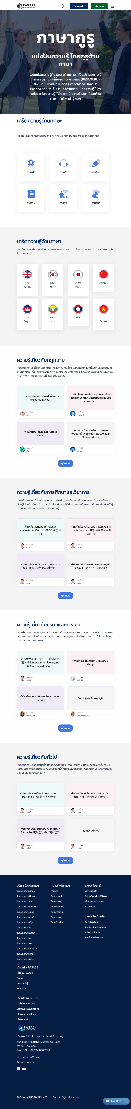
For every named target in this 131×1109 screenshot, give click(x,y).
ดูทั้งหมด (65, 463)
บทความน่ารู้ (22, 983)
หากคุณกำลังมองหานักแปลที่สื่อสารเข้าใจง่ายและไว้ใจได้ (40, 398)
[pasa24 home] (26, 6)
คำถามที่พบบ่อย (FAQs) (96, 896)
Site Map (21, 988)
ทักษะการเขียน (57, 906)
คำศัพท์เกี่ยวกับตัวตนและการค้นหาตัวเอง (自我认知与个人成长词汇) (40, 566)
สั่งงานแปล (79, 6)
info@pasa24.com (30, 1057)
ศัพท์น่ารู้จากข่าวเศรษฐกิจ (90, 698)
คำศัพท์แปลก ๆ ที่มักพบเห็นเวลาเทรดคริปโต (40, 698)
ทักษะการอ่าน (57, 912)
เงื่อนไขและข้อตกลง (94, 937)
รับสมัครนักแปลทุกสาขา (96, 927)
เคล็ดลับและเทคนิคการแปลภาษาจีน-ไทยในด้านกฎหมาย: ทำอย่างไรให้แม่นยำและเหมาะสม (91, 397)
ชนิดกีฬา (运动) (90, 831)
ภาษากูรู (54, 891)
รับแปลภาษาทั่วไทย (25, 959)
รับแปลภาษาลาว (24, 943)
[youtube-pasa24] (24, 1069)
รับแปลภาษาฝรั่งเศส (26, 896)
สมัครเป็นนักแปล (92, 932)
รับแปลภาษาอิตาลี (25, 954)
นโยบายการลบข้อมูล (26, 1014)
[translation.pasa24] (18, 1069)
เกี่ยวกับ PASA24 (25, 973)
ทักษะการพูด (56, 917)
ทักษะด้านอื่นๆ (57, 922)
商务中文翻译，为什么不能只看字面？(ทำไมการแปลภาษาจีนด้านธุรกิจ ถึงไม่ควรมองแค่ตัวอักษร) (40, 662)
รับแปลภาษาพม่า (24, 938)
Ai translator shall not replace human (40, 433)
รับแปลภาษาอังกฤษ (26, 891)
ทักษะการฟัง (56, 901)
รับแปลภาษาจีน (24, 927)
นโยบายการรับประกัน (94, 901)
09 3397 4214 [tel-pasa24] (27, 1062)
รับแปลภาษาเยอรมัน (26, 906)
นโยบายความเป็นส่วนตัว (28, 1008)
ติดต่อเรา (21, 978)
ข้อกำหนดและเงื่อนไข (26, 1003)
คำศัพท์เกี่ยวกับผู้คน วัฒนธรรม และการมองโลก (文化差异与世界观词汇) (40, 795)
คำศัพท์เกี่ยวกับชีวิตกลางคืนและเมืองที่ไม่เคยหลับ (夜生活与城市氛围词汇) (40, 830)
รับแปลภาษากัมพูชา (26, 933)
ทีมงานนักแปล (91, 922)
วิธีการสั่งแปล (91, 891)
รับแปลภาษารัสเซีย (25, 912)
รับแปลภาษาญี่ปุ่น (25, 922)
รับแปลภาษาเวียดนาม (27, 948)
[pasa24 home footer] (27, 1028)
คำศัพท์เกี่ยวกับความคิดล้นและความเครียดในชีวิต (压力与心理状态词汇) (40, 530)
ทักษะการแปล (57, 896)
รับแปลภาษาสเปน (25, 901)
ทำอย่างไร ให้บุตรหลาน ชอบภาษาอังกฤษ (91, 662)
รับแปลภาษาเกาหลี (25, 917)
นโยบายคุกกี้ (22, 1019)
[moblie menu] (112, 6)
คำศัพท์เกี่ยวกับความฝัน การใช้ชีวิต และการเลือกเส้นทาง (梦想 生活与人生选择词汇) (91, 530)
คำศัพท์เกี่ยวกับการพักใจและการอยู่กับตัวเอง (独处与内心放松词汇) (90, 566)
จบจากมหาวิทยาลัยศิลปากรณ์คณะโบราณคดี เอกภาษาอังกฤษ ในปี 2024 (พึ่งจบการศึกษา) (90, 433)
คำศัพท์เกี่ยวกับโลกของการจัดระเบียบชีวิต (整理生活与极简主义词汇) (90, 795)
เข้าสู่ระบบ (99, 6)
